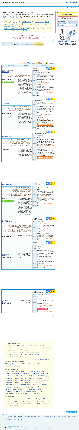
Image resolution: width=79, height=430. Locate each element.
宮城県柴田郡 (38, 363)
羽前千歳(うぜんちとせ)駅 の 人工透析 (15, 345)
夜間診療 (33, 24)
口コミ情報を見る (9, 81)
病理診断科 (33, 389)
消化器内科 (25, 371)
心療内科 (9, 380)
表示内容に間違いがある (48, 416)
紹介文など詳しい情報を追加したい (34, 416)
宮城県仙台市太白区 (26, 363)
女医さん (26, 24)
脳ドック (29, 393)
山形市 (8, 399)
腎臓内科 (18, 373)
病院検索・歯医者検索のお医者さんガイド (72, 2)
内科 (8, 371)
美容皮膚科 (17, 387)
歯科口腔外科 (26, 391)
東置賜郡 (39, 403)
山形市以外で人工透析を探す (70, 7)
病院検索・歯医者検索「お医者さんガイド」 (16, 426)
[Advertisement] (28, 172)
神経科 (23, 380)
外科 (30, 380)
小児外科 (33, 375)
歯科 (41, 389)
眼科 (17, 378)
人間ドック (20, 393)
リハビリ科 (26, 382)
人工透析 (41, 391)
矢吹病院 (4, 256)
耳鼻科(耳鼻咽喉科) (43, 375)
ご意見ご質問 (48, 427)
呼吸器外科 (45, 380)
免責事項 (24, 427)
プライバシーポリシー (31, 427)
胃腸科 (43, 371)
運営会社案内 (38, 427)
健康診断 (37, 393)
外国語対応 (16, 26)
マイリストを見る (69, 14)
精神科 (16, 380)
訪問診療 (8, 26)
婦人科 (39, 378)
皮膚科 (23, 378)
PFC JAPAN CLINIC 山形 (9, 222)
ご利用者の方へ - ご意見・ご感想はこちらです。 (16, 419)
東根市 (15, 363)
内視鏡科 (17, 375)
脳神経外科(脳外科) (11, 384)
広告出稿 (43, 427)
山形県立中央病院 (7, 184)
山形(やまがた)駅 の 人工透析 (33, 354)
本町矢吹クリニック (7, 302)
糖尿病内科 (44, 373)
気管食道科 (9, 378)
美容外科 (8, 387)
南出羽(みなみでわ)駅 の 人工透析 (14, 354)
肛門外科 (26, 387)
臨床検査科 (24, 389)
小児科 (25, 375)
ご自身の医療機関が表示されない (19, 416)
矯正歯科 (17, 391)
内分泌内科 (9, 375)
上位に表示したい (57, 416)
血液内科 (26, 373)
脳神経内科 (9, 373)
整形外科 (18, 382)
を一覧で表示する (8, 44)
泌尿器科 (34, 387)
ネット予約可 (9, 24)
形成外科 (44, 384)
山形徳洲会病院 (6, 136)
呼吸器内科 (16, 371)
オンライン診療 (43, 24)
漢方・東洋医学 (10, 393)
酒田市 (37, 399)
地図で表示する (19, 44)
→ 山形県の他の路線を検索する (41, 359)
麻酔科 (16, 389)
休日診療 (18, 24)
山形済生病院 (5, 72)
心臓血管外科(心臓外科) (25, 384)
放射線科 (9, 389)
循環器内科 (34, 371)
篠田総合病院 (5, 103)
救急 (34, 391)
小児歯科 (9, 391)
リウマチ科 (36, 382)
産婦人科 (31, 378)
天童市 (8, 363)
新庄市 (44, 399)
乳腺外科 (46, 378)
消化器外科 (9, 382)
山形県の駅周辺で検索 (69, 18)
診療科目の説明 (29, 44)
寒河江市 (30, 399)
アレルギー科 (35, 373)
